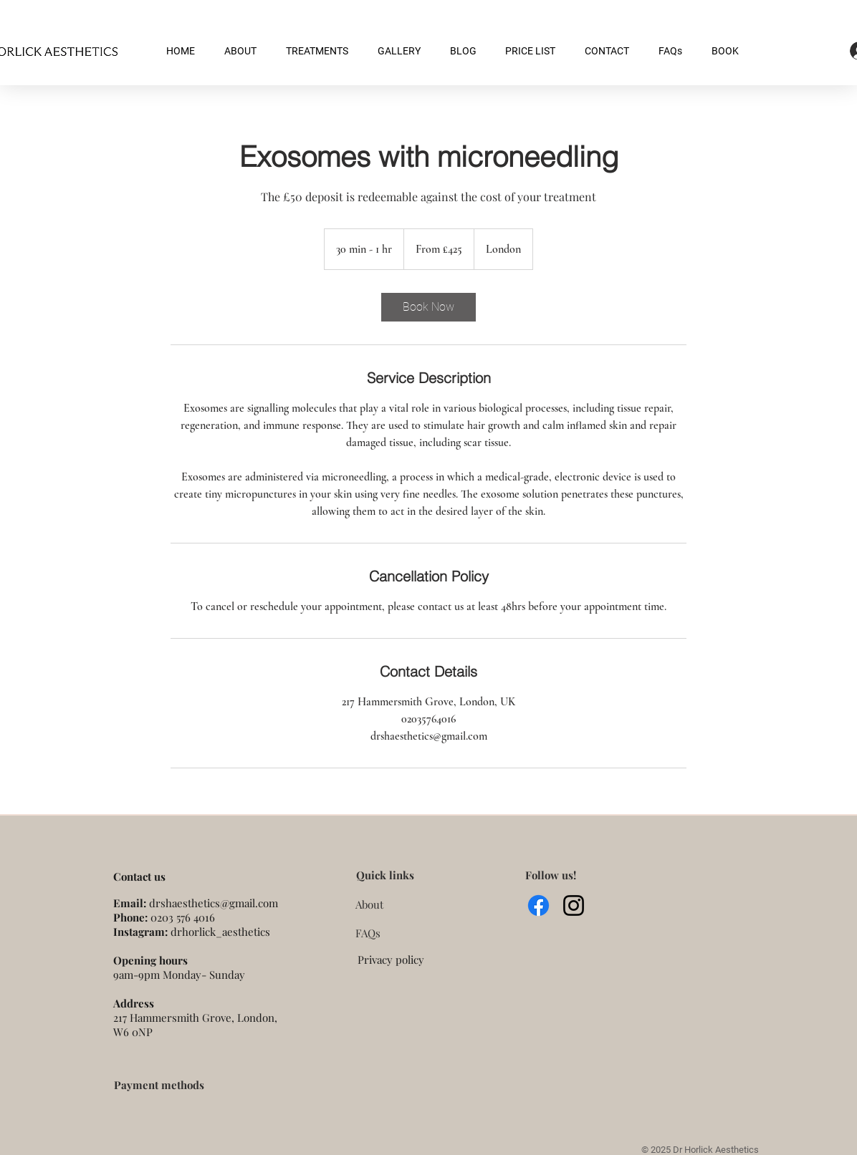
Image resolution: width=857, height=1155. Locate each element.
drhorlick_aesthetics (220, 931)
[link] (428, 307)
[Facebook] (538, 905)
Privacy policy (391, 959)
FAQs (367, 933)
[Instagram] (574, 905)
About (369, 904)
